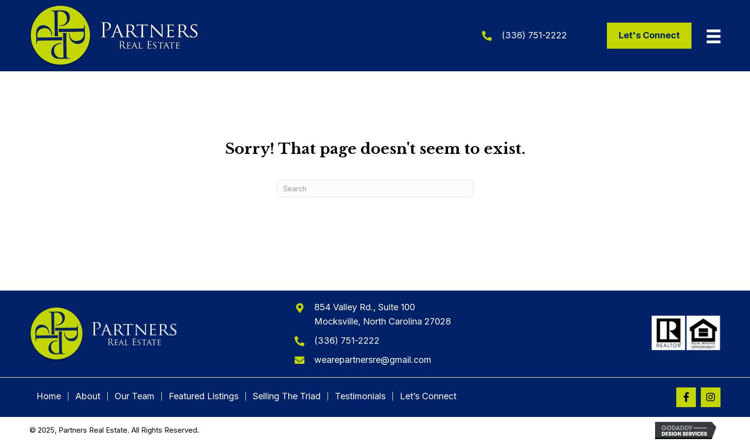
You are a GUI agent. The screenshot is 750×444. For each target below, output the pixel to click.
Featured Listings (204, 396)
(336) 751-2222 (534, 35)
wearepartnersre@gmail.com (372, 360)
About (87, 396)
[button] (686, 397)
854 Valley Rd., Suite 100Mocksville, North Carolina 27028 (382, 314)
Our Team (134, 396)
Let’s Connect (428, 396)
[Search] (375, 188)
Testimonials (360, 396)
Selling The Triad (287, 396)
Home (48, 396)
